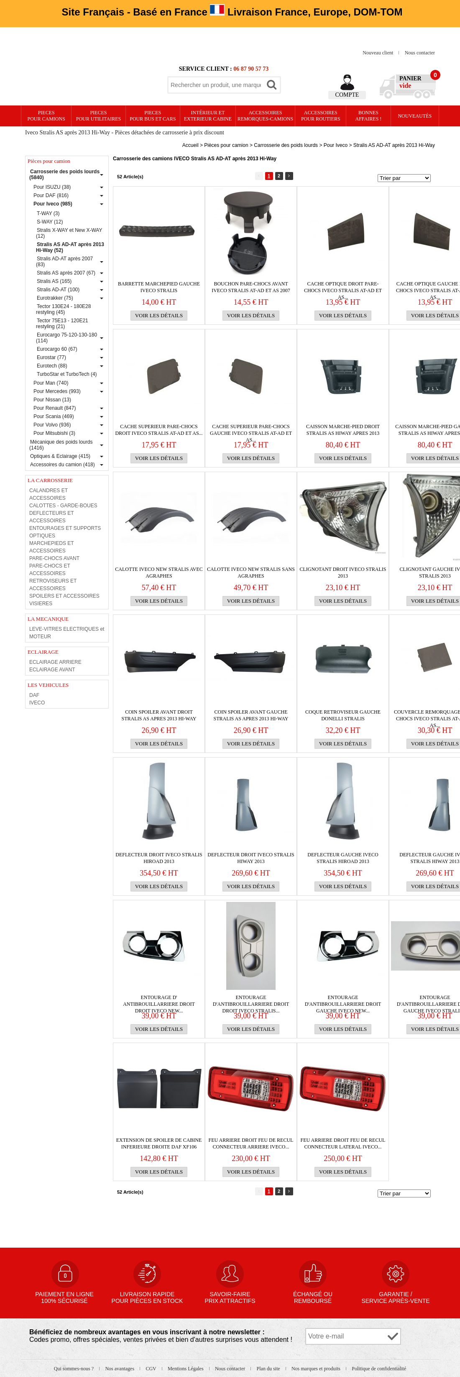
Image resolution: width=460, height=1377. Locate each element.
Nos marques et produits (316, 1369)
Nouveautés (415, 116)
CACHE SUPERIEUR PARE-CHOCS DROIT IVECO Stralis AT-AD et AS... (158, 430)
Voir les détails (159, 315)
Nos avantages (120, 1369)
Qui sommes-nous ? (74, 1369)
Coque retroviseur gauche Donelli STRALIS (343, 715)
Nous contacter (420, 53)
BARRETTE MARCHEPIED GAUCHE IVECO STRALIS (159, 287)
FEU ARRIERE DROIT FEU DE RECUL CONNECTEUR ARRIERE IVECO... (251, 1143)
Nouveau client (378, 53)
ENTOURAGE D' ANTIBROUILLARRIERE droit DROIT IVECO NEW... (159, 1000)
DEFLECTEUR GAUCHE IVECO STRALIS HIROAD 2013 (342, 858)
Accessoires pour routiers (320, 116)
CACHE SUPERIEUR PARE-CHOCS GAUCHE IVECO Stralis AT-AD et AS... (251, 430)
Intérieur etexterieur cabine (208, 116)
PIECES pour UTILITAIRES (98, 116)
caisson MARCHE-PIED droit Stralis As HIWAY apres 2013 (343, 430)
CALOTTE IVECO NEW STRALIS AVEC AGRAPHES (159, 572)
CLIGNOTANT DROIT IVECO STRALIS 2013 (343, 572)
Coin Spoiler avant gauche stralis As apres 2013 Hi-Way (251, 715)
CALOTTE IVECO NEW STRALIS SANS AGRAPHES (251, 572)
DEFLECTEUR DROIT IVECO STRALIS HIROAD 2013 (158, 858)
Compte (347, 95)
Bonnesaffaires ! (368, 116)
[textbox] (216, 84)
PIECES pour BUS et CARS (153, 116)
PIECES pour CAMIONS (46, 116)
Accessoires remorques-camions (265, 116)
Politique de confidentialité (379, 1369)
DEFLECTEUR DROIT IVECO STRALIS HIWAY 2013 (250, 858)
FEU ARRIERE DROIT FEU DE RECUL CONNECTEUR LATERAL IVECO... (343, 1143)
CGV (151, 1369)
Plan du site (269, 1369)
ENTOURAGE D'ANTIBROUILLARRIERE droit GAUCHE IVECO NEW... (343, 1000)
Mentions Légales (186, 1369)
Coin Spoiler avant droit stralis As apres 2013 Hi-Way (159, 715)
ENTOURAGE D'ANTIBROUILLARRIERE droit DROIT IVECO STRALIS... (251, 1000)
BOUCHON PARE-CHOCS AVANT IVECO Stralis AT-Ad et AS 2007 (251, 287)
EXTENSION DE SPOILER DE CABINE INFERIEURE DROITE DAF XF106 (159, 1143)
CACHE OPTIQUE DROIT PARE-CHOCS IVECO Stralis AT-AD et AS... (343, 287)
